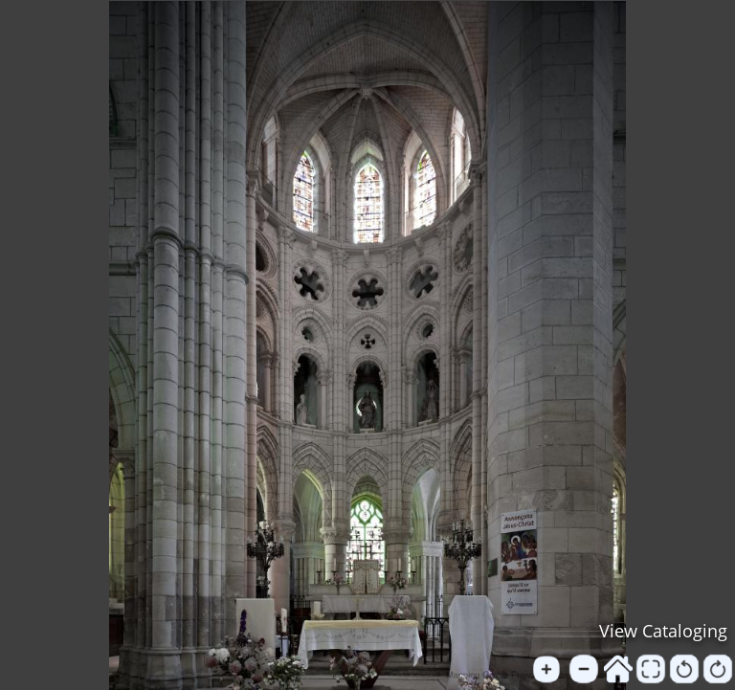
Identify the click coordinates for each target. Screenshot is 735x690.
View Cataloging (663, 630)
